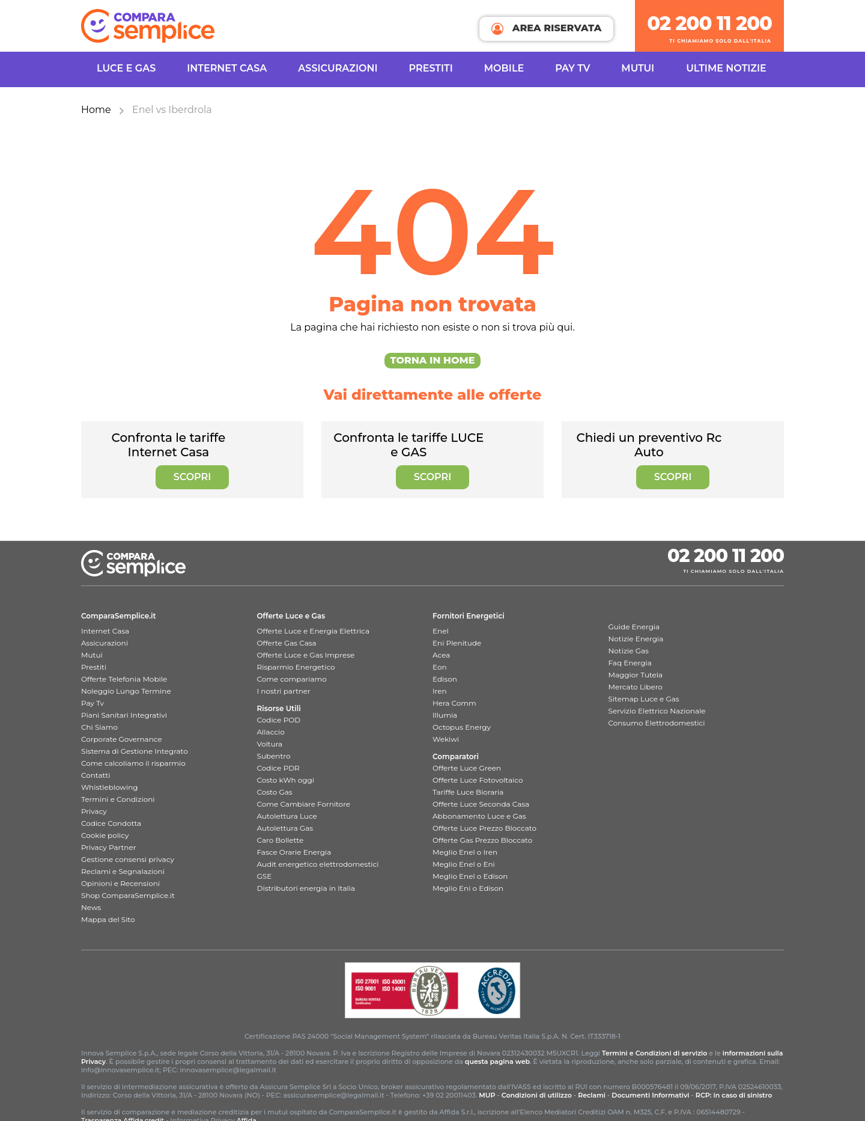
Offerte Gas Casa (287, 642)
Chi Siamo (99, 727)
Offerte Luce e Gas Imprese (306, 654)
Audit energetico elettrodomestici (318, 864)
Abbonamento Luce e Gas (479, 815)
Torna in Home (432, 360)
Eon (439, 666)
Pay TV (572, 68)
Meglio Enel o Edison (470, 876)
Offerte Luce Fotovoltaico (477, 779)
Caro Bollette (280, 840)
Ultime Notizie (726, 68)
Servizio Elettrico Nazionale (657, 710)
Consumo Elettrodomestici (657, 722)
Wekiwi (445, 739)
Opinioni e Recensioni (120, 883)
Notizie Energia (636, 638)
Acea (441, 654)
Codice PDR (278, 767)
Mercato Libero (636, 686)
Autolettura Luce (287, 815)
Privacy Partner (108, 847)
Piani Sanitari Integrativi (124, 714)
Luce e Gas (126, 68)
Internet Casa (105, 630)
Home (96, 109)
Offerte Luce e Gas (291, 615)
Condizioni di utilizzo (537, 1095)
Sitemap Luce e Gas (644, 698)
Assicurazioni (337, 68)
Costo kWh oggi (286, 779)
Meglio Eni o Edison (467, 888)
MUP (487, 1095)
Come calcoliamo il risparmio (133, 763)
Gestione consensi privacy (127, 859)
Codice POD (279, 719)
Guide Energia (634, 626)
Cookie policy (105, 835)
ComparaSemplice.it (118, 615)
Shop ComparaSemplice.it (128, 895)
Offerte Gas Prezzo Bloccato (482, 840)
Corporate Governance (121, 739)
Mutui (637, 68)
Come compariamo (292, 678)
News (91, 907)
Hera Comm (454, 702)
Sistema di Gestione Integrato (134, 751)
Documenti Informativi (650, 1095)
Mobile (504, 68)
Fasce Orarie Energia (294, 852)
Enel (440, 630)
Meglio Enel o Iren (464, 852)
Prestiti (431, 68)
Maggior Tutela (636, 674)
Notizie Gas (629, 650)
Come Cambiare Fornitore (304, 803)
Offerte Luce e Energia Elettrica (313, 630)
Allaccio (271, 731)
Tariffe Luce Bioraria (467, 791)
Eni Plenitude (456, 642)
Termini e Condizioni (118, 799)
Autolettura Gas (285, 827)
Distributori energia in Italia (306, 888)
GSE (264, 876)
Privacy (94, 811)
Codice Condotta (111, 823)
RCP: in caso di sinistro (734, 1095)
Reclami (592, 1095)
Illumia (444, 714)
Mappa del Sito (108, 919)
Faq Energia (630, 662)
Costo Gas (275, 791)
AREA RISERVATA (546, 28)
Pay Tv (92, 702)
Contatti (95, 775)
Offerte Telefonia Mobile (124, 678)
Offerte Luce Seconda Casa (480, 803)
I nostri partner (284, 690)
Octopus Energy (461, 727)
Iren (439, 690)
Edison (444, 678)
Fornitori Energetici (468, 615)
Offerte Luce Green (466, 767)
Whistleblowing (109, 787)
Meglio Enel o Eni (463, 864)
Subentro (274, 755)
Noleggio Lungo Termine (126, 690)
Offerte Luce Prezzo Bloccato (484, 827)
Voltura (270, 743)
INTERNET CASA (227, 68)
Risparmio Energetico (296, 666)
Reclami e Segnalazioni (123, 871)
